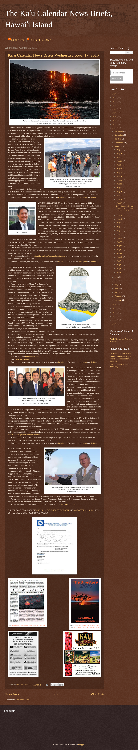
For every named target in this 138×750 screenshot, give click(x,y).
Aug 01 (120, 272)
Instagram (83, 197)
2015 (114, 305)
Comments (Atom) (23, 700)
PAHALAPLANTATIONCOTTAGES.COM (52, 510)
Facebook (62, 197)
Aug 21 (120, 188)
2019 (114, 117)
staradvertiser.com (22, 359)
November (119, 135)
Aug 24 (120, 176)
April (117, 289)
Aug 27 (120, 165)
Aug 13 (120, 227)
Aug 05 (120, 257)
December (119, 131)
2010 (114, 324)
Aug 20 (120, 192)
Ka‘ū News (17, 39)
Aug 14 (120, 223)
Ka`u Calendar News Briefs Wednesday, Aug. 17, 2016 (53, 55)
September (119, 143)
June (117, 281)
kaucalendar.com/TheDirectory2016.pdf (86, 627)
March (117, 292)
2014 (114, 309)
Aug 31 (120, 150)
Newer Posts (12, 694)
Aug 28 (120, 161)
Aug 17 (120, 203)
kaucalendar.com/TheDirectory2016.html (86, 625)
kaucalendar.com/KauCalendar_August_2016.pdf (28, 625)
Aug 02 (120, 268)
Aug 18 (120, 199)
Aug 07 (120, 249)
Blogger (81, 745)
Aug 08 (120, 246)
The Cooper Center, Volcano (121, 353)
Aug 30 (120, 153)
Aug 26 (120, 169)
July (116, 277)
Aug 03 (120, 265)
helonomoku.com (32, 357)
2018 (114, 120)
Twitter (93, 197)
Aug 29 (120, 157)
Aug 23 (120, 180)
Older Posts (97, 694)
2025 (114, 94)
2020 (114, 113)
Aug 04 (120, 261)
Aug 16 (120, 215)
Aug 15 (120, 219)
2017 (114, 124)
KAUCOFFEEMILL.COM (83, 510)
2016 (114, 128)
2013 (114, 312)
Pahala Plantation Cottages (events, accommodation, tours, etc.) (120, 359)
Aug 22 (120, 184)
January (118, 300)
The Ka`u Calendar (40, 39)
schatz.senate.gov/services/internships (24, 435)
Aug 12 (120, 230)
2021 (114, 109)
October (118, 139)
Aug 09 (120, 242)
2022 (114, 105)
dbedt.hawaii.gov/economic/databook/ (49, 256)
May (116, 285)
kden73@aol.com (68, 504)
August (118, 146)
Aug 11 (120, 234)
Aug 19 (120, 195)
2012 (114, 316)
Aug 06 (120, 253)
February (118, 296)
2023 (114, 101)
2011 (114, 320)
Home (55, 694)
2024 (114, 98)
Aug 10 (120, 238)
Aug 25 (120, 172)
